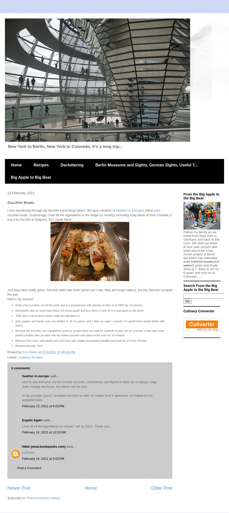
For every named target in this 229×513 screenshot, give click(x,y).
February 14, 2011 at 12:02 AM (44, 432)
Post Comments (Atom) (43, 498)
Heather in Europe (129, 210)
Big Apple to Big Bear (31, 177)
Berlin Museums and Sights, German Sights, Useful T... (146, 165)
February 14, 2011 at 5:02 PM (43, 458)
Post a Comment (29, 468)
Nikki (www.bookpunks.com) (43, 446)
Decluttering (72, 165)
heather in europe (35, 376)
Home (16, 165)
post (157, 210)
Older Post (161, 488)
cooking (24, 357)
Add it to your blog (207, 329)
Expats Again (32, 420)
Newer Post (19, 488)
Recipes (41, 165)
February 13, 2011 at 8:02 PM (43, 406)
